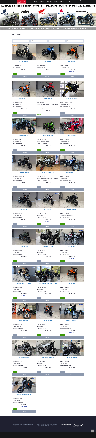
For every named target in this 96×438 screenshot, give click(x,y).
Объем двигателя (35, 40)
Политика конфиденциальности (66, 424)
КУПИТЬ (36, 1)
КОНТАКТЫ (68, 1)
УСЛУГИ (55, 1)
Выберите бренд (17, 40)
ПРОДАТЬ (42, 1)
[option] (48, 17)
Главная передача (53, 40)
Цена (68, 40)
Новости (49, 1)
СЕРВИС (61, 1)
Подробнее (24, 76)
